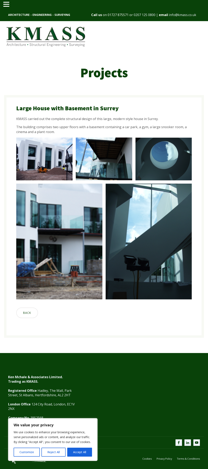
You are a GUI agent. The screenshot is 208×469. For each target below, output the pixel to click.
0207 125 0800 (144, 15)
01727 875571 (118, 15)
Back (27, 313)
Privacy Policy (164, 458)
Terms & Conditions (188, 458)
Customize (27, 452)
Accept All (79, 452)
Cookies (147, 458)
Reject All (53, 452)
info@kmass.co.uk (182, 15)
